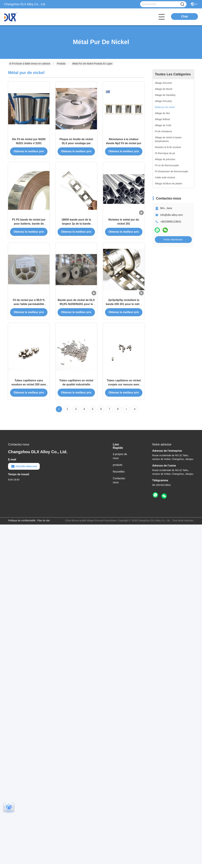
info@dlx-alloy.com (171, 214)
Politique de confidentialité (22, 524)
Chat (184, 16)
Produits (61, 63)
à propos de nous (120, 459)
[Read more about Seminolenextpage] (126, 413)
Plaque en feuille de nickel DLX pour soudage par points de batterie (76, 144)
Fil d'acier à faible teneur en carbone (29, 63)
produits (117, 468)
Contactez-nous (119, 483)
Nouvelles (119, 475)
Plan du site (43, 524)
